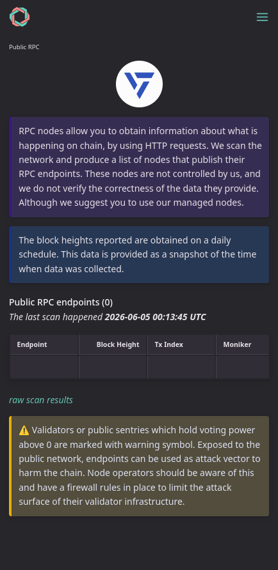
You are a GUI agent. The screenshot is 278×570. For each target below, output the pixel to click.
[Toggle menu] (262, 17)
